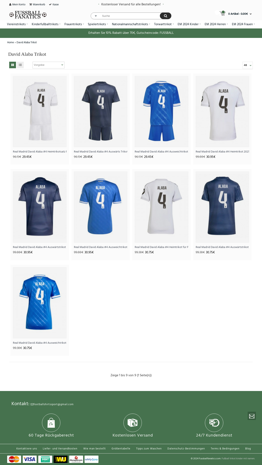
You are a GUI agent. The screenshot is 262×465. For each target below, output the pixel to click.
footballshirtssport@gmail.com (52, 404)
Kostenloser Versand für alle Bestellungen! (131, 4)
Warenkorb (39, 5)
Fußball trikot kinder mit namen (238, 458)
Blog (248, 449)
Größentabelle (121, 449)
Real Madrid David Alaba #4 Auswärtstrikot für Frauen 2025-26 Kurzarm (222, 247)
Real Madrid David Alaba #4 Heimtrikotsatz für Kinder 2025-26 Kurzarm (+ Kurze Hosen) (40, 152)
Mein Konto (18, 5)
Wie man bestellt (94, 449)
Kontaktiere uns (26, 449)
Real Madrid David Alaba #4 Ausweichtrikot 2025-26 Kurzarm (101, 247)
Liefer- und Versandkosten (60, 449)
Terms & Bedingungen (225, 449)
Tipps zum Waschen (149, 449)
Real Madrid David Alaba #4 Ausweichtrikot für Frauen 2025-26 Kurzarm (40, 343)
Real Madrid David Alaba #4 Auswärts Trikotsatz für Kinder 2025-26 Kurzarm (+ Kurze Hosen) (101, 152)
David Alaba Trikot (27, 42)
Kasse (56, 5)
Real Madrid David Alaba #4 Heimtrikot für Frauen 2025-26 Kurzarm (161, 247)
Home (10, 42)
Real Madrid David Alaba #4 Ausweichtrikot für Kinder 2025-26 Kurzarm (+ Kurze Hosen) (161, 152)
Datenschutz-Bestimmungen (186, 449)
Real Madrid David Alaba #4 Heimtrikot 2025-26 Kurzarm (222, 152)
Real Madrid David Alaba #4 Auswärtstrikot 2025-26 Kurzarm (40, 247)
